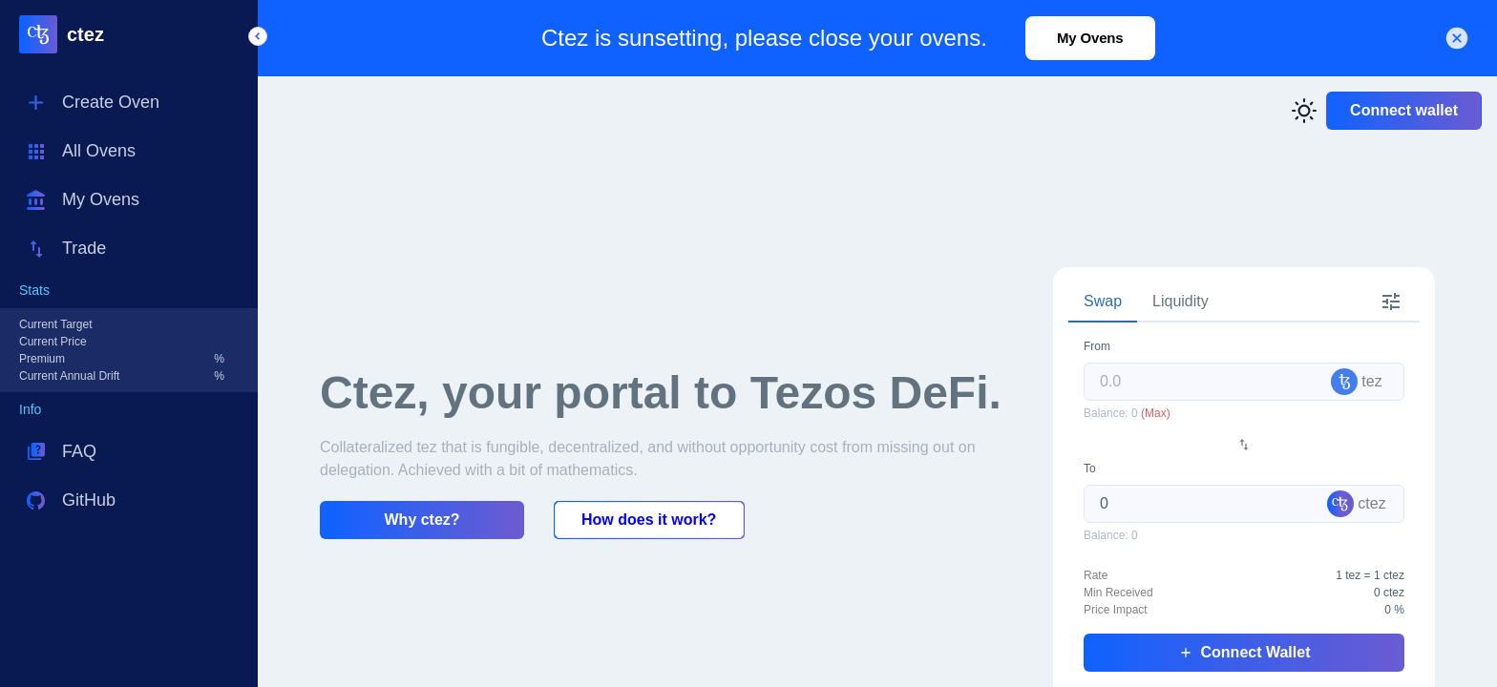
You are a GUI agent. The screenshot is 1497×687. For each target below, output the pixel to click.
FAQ (79, 451)
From (1097, 346)
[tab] (1391, 302)
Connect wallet (1404, 110)
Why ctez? (422, 519)
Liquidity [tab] (1180, 301)
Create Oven (110, 102)
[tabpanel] (1244, 505)
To (1090, 468)
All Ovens (99, 150)
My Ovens (100, 199)
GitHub (89, 500)
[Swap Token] (1244, 444)
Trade (84, 248)
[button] (257, 36)
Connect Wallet (1244, 652)
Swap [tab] (1103, 301)
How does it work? (648, 519)
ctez (85, 34)
